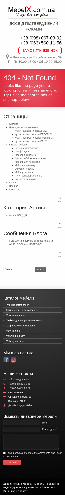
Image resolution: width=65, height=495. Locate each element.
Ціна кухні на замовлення (23, 127)
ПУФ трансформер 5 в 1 (28, 175)
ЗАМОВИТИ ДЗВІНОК (40, 50)
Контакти (14, 189)
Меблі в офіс (13, 330)
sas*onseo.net (16, 392)
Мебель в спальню (25, 155)
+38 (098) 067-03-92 (41, 38)
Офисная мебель (24, 168)
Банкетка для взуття (26, 179)
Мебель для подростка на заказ (24, 320)
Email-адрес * (49, 429)
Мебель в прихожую (26, 165)
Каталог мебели (18, 144)
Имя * (45, 422)
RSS (19, 215)
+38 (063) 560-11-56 (41, 43)
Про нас (13, 186)
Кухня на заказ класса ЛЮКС (31, 130)
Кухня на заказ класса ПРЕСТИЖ (33, 134)
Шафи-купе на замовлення (21, 325)
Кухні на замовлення (26, 148)
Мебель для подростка (27, 161)
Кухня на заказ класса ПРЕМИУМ (34, 137)
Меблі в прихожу (15, 336)
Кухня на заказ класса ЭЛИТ (31, 141)
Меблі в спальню (15, 315)
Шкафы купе (22, 151)
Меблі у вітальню (24, 172)
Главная (13, 124)
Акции (12, 182)
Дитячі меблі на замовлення (30, 158)
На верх (60, 199)
